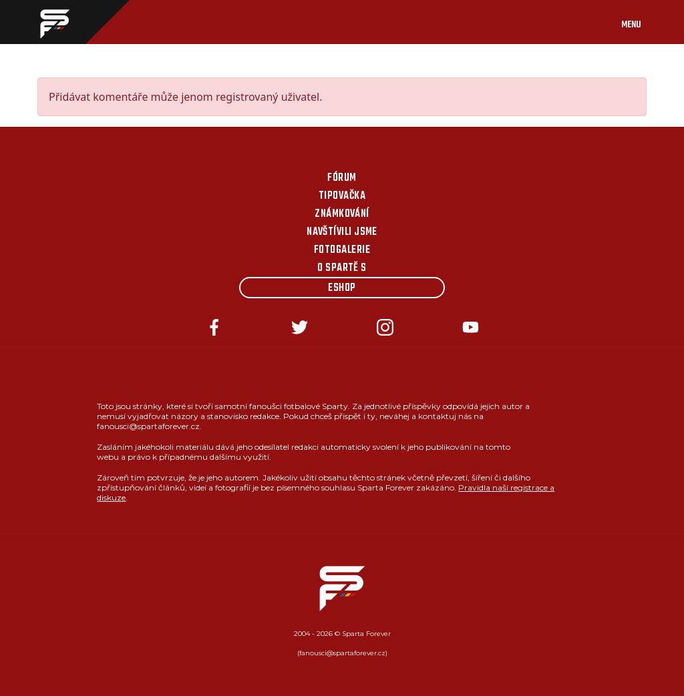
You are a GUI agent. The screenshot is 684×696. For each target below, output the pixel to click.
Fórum (341, 178)
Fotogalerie (342, 250)
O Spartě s (342, 268)
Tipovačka (342, 196)
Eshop (341, 288)
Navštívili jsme (342, 232)
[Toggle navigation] (644, 22)
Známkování (342, 214)
